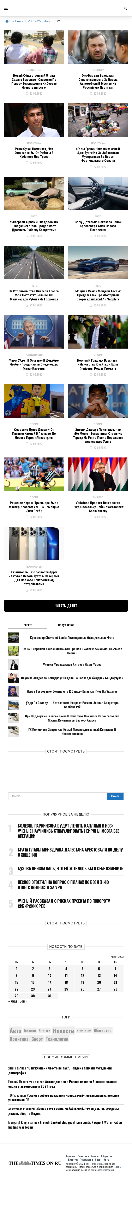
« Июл (12, 1052)
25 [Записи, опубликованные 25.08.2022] (66, 1040)
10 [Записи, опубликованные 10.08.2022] (49, 1026)
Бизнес (95, 1207)
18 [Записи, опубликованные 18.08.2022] (66, 1033)
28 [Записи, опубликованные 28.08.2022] (115, 1040)
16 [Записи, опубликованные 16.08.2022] (33, 1033)
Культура (73, 1211)
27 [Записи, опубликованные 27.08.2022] (99, 1040)
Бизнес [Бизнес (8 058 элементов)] (30, 1081)
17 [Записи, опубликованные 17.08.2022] (49, 1033)
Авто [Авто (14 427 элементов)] (15, 1082)
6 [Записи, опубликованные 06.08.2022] (99, 1019)
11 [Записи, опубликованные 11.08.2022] (66, 1026)
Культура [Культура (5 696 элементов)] (44, 1082)
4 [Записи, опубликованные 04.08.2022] (66, 1019)
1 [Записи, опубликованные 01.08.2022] (16, 1019)
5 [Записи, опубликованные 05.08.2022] (83, 1019)
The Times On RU (18, 21)
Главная (71, 1207)
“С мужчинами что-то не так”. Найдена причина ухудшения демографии (60, 1122)
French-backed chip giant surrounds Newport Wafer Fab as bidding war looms (65, 1176)
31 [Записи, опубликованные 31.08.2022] (49, 1047)
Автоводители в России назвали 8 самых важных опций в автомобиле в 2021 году (62, 1135)
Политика (83, 1207)
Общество (106, 1207)
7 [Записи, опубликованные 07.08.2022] (115, 1019)
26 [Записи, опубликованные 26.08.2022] (82, 1040)
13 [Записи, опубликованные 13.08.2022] (99, 1026)
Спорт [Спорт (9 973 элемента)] (37, 1090)
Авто (106, 1211)
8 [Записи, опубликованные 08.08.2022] (17, 1026)
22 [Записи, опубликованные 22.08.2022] (16, 1040)
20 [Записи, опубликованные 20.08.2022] (99, 1033)
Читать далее (66, 657)
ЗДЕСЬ (117, 1218)
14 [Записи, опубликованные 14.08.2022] (115, 1026)
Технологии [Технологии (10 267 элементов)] (57, 1090)
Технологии (86, 1211)
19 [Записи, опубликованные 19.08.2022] (82, 1033)
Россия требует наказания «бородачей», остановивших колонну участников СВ (63, 1149)
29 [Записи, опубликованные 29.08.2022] (16, 1047)
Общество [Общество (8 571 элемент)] (103, 1082)
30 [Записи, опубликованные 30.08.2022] (33, 1047)
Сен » (23, 1052)
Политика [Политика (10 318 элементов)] (19, 1090)
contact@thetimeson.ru (102, 1221)
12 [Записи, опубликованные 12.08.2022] (82, 1026)
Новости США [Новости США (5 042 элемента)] (84, 1081)
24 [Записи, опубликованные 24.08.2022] (50, 1040)
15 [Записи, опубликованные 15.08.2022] (16, 1033)
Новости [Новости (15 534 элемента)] (63, 1082)
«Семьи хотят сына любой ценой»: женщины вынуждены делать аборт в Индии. (63, 1162)
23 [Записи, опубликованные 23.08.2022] (33, 1040)
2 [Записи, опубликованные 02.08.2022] (33, 1019)
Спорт (98, 1211)
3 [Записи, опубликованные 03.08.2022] (49, 1019)
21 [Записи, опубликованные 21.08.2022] (115, 1033)
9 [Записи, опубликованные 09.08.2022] (33, 1026)
